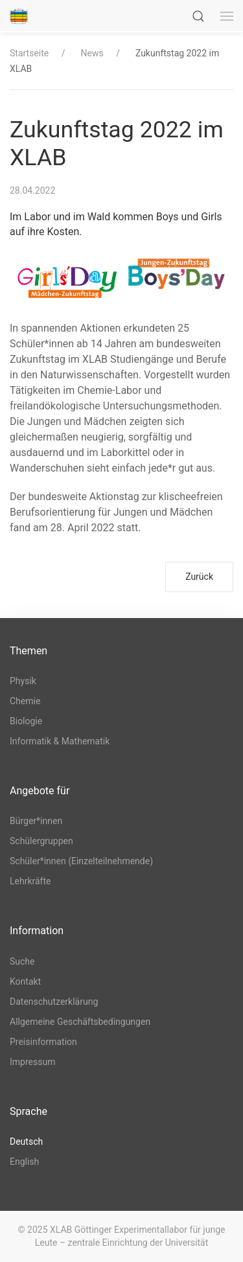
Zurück (199, 576)
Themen (28, 651)
